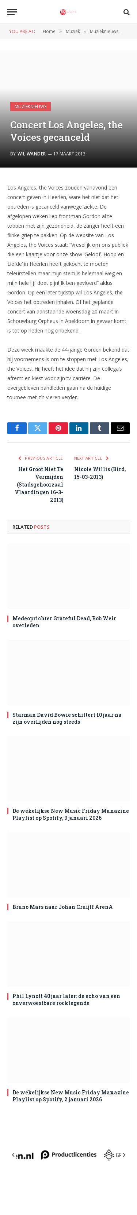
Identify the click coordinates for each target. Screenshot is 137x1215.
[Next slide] (124, 1155)
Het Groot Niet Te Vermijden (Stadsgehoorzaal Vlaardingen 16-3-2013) (39, 484)
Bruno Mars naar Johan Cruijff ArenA (62, 906)
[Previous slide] (13, 1155)
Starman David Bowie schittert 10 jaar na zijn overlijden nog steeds (67, 718)
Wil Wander (32, 154)
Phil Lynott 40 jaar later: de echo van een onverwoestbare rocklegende (66, 999)
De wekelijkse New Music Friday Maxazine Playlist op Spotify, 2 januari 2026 (70, 1096)
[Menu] (12, 12)
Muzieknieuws (30, 106)
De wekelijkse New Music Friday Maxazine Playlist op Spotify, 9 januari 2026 (70, 814)
